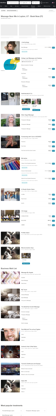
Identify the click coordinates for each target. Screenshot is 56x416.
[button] (13, 2)
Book (53, 47)
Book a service (26, 109)
